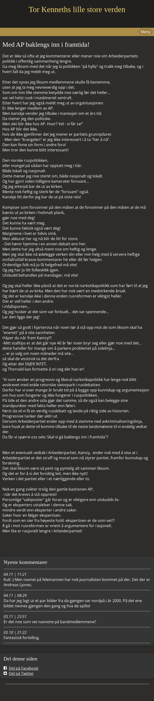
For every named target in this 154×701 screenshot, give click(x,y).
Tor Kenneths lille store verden (77, 9)
